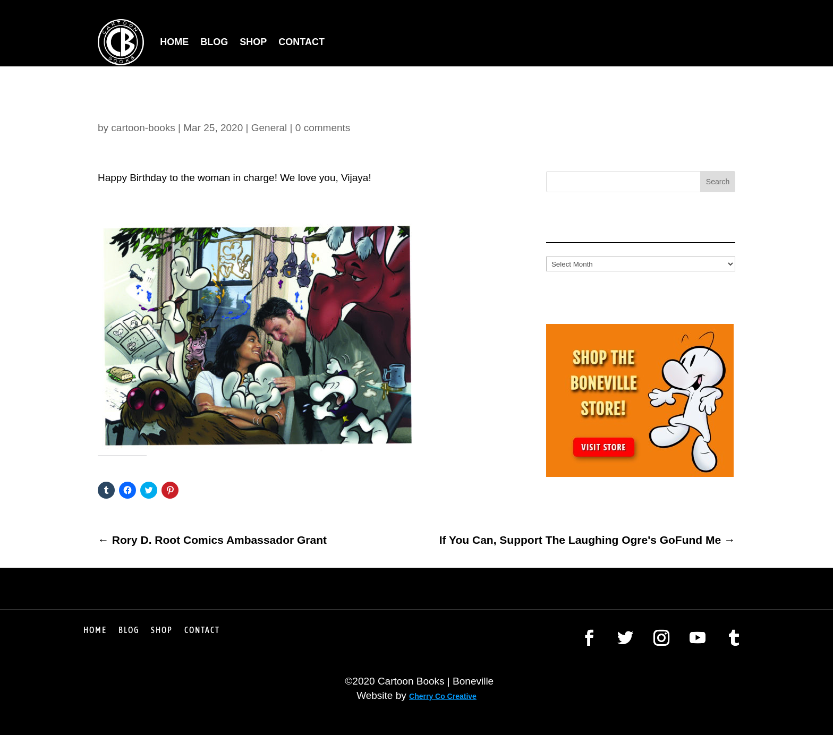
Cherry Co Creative (443, 696)
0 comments (322, 127)
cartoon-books (143, 127)
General (269, 127)
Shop (253, 42)
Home (174, 42)
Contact (301, 42)
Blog (214, 42)
